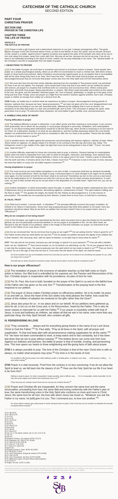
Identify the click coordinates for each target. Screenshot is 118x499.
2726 (7, 69)
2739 (7, 281)
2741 (7, 303)
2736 (7, 232)
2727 (7, 83)
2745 (7, 386)
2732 (7, 171)
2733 (7, 188)
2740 (7, 293)
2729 (7, 124)
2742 (7, 326)
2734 (7, 204)
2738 (7, 270)
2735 (7, 220)
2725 (7, 49)
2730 (7, 140)
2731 (7, 152)
